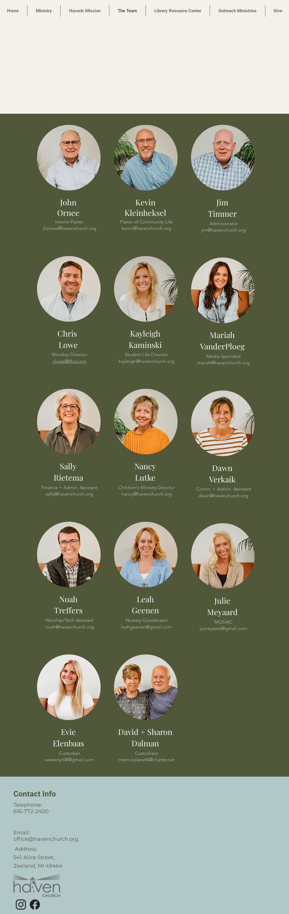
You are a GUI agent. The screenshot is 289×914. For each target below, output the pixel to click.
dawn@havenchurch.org (223, 495)
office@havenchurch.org (45, 839)
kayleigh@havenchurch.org (146, 361)
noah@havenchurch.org (69, 627)
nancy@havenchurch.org (146, 494)
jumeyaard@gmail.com (223, 628)
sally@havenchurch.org (69, 494)
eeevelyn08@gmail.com (69, 759)
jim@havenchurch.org (223, 230)
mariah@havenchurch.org (223, 362)
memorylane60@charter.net (146, 759)
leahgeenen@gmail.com (146, 627)
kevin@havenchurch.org (146, 228)
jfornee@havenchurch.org (69, 228)
